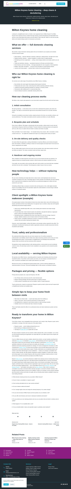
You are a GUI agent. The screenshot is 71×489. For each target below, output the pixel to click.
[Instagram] (65, 484)
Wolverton (47, 365)
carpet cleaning (49, 342)
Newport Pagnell (15, 367)
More (41, 4)
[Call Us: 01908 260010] (4, 467)
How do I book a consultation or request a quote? (24, 380)
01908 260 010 (24, 329)
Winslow (7, 455)
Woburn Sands (30, 455)
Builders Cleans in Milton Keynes (33, 468)
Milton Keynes (19, 358)
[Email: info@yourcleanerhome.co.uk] (4, 472)
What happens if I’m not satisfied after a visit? (23, 403)
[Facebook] (18, 416)
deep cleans (19, 340)
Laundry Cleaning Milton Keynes (33, 471)
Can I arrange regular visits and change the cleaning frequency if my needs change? (32, 389)
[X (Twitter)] (30, 416)
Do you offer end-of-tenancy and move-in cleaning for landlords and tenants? (30, 395)
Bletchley (52, 365)
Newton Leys (8, 453)
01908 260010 (9, 468)
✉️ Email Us (66, 246)
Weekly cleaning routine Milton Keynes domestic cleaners (34, 439)
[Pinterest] (41, 416)
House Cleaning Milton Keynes (33, 473)
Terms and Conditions (53, 468)
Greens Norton (51, 450)
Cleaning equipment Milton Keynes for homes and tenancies (51, 439)
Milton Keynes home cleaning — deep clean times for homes (19, 439)
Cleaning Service (33, 4)
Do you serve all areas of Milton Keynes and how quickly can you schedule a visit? (31, 392)
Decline (12, 484)
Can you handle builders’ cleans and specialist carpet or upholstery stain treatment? (31, 407)
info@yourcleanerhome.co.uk (12, 472)
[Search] (44, 3)
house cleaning (32, 340)
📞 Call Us (66, 242)
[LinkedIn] (53, 416)
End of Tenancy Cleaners (31, 470)
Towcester (50, 452)
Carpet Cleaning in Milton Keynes (33, 466)
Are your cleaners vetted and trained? (21, 386)
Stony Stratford (39, 367)
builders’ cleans (22, 347)
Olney (28, 453)
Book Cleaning (61, 3)
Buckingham (8, 450)
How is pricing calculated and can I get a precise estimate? (26, 383)
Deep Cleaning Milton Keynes (32, 475)
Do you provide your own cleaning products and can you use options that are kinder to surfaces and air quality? (35, 400)
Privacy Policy (51, 466)
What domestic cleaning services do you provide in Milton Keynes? (28, 376)
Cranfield (29, 450)
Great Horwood (9, 452)
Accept (6, 484)
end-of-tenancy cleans (49, 344)
